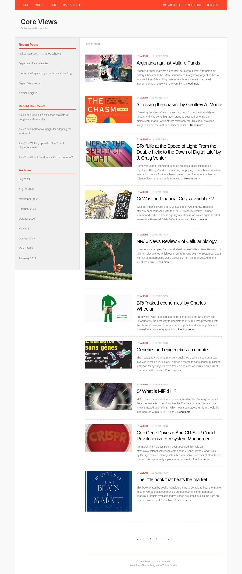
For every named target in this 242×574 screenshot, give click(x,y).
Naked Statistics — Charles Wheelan (40, 53)
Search (213, 5)
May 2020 (24, 228)
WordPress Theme (139, 565)
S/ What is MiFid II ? (156, 391)
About (39, 5)
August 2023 (26, 189)
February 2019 (27, 258)
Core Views (39, 22)
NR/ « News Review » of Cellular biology (177, 241)
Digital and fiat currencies (34, 63)
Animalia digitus (28, 93)
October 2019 (27, 238)
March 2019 (26, 248)
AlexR (144, 56)
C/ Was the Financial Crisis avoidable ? (175, 198)
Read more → (194, 83)
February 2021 (27, 208)
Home (25, 5)
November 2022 (28, 198)
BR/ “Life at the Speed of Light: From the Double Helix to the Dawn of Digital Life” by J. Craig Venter (179, 152)
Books (53, 5)
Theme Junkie (169, 565)
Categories (172, 5)
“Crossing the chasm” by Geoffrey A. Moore (179, 104)
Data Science (72, 5)
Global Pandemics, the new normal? (51, 157)
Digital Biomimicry (29, 83)
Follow (195, 5)
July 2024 (24, 179)
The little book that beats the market (172, 479)
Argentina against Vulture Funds (168, 62)
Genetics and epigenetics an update (172, 349)
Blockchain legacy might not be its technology (45, 73)
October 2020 (27, 218)
